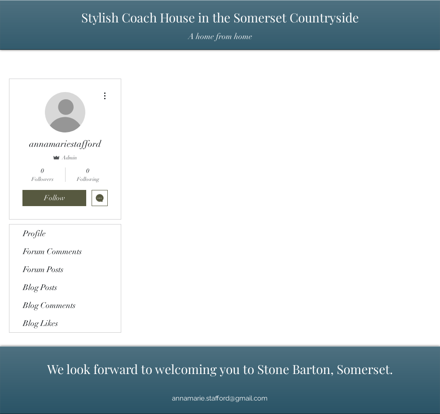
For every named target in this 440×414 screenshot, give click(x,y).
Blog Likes (40, 323)
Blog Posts (40, 287)
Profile (34, 233)
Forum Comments (52, 251)
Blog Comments (49, 305)
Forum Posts (43, 269)
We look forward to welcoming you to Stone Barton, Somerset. (220, 369)
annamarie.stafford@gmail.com (220, 398)
